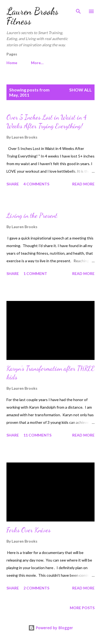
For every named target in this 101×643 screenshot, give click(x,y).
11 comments (37, 435)
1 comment (35, 273)
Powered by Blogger (50, 627)
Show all (80, 89)
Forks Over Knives (28, 530)
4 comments (36, 184)
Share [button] (12, 184)
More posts (82, 607)
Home (11, 62)
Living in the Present (31, 215)
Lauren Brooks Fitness (32, 16)
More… (37, 62)
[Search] (78, 9)
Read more (83, 184)
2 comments (36, 588)
